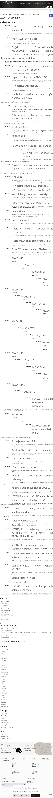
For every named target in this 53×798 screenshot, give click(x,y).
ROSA (13, 765)
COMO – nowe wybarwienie (26, 467)
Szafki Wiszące (35, 761)
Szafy (33, 763)
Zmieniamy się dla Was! (24, 106)
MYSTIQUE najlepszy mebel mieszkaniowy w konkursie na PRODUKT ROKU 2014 (32, 533)
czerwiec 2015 (4, 685)
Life (12, 761)
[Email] (14, 785)
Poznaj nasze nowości (23, 441)
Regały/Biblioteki (35, 764)
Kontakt (36, 3)
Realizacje (36, 14)
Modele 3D (23, 14)
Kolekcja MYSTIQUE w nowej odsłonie (31, 450)
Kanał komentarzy (5, 738)
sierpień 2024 (4, 651)
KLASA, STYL (18, 258)
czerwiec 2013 (4, 701)
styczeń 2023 (4, 658)
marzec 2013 (4, 702)
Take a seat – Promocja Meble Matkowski (10, 628)
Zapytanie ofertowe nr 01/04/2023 (29, 77)
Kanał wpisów (4, 736)
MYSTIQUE (14, 763)
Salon (23, 759)
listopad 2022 (4, 660)
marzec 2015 (4, 688)
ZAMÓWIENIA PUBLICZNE (43, 3)
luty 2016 (3, 679)
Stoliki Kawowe (15, 769)
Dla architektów (30, 3)
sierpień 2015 (4, 681)
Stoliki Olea (14, 770)
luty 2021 (3, 665)
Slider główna (4, 609)
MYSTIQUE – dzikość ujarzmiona (28, 545)
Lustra (33, 770)
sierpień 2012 (4, 704)
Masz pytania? (8, 745)
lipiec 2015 (3, 683)
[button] (51, 15)
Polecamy (24, 11)
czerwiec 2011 (4, 706)
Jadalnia (23, 758)
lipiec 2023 (3, 653)
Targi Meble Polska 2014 (24, 520)
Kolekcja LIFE (19, 135)
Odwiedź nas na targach (24, 211)
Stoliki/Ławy (34, 774)
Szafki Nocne (34, 767)
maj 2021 (3, 662)
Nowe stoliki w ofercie (23, 220)
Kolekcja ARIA (19, 127)
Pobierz (24, 3)
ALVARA (13, 762)
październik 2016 (5, 674)
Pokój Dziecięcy (25, 762)
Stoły (13, 766)
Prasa (2, 607)
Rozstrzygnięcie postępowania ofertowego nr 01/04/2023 (14, 636)
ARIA (12, 759)
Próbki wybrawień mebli (24, 38)
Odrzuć (15, 795)
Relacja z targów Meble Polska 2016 (30, 203)
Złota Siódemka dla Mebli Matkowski (31, 249)
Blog (30, 14)
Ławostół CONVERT (22, 458)
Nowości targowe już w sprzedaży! (30, 186)
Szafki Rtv (34, 762)
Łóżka (33, 769)
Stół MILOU (17, 177)
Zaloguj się (3, 734)
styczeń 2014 (4, 699)
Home (3, 11)
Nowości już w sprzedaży (25, 85)
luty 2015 (3, 690)
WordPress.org (4, 740)
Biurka (33, 765)
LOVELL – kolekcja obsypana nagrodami (42, 402)
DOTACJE (50, 3)
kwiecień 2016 (4, 678)
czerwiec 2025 (4, 649)
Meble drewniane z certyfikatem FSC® (31, 241)
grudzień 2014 (4, 692)
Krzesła (13, 767)
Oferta (9, 11)
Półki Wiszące (35, 771)
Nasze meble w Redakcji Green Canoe (31, 146)
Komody (33, 759)
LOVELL (13, 764)
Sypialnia (24, 761)
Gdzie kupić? (31, 745)
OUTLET (13, 771)
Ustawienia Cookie (25, 795)
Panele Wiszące (35, 772)
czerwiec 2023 (4, 655)
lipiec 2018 (3, 669)
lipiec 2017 (3, 671)
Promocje (16, 14)
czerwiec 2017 (4, 672)
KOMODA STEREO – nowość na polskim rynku (42, 429)
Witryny (33, 758)
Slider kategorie (5, 610)
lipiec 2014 (3, 695)
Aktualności (16, 11)
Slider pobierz (4, 614)
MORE (13, 758)
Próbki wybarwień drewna (15, 773)
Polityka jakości (45, 759)
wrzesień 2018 (4, 667)
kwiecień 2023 (4, 657)
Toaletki (34, 766)
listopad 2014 (4, 694)
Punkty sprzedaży (7, 14)
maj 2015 (3, 687)
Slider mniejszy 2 (5, 612)
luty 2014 (3, 697)
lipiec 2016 (3, 676)
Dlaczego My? (45, 758)
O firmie (20, 3)
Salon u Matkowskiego (23, 578)
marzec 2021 (4, 664)
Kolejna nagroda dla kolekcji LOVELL (31, 488)
